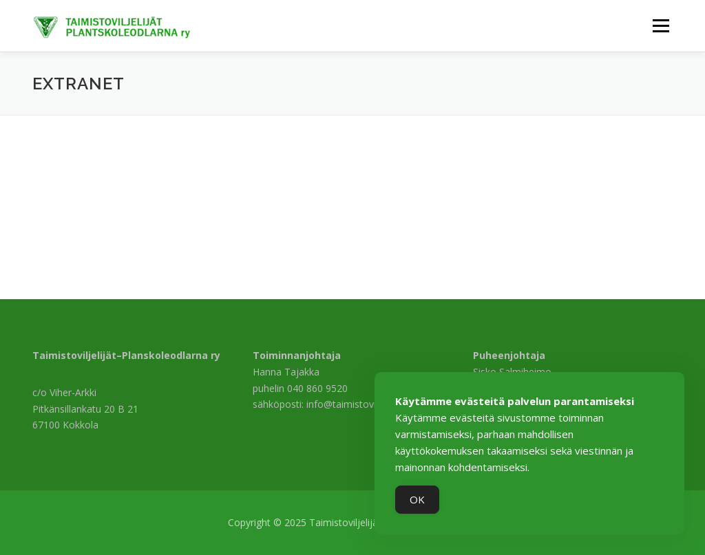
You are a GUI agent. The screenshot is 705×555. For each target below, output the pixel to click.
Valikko (661, 25)
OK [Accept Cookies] (417, 499)
